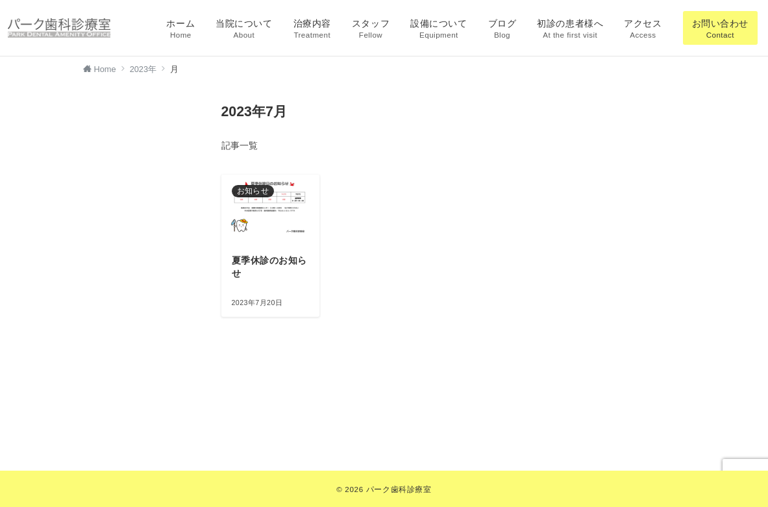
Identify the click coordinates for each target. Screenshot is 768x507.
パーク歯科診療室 (399, 489)
